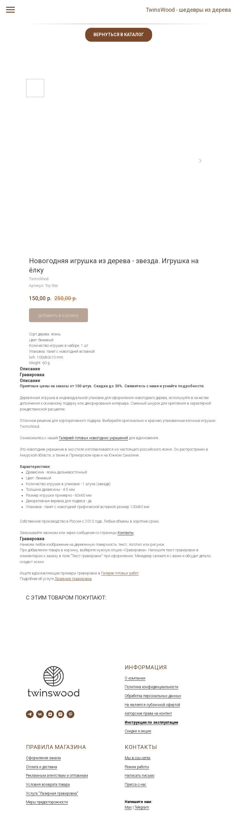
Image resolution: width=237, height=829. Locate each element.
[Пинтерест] (70, 714)
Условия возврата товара (48, 784)
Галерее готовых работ (120, 573)
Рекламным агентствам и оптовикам (57, 775)
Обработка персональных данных (153, 696)
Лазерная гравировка (73, 579)
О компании (135, 678)
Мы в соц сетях (138, 758)
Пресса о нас (135, 784)
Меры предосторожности (47, 802)
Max (128, 807)
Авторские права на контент (148, 713)
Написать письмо (139, 775)
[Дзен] (50, 714)
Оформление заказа (43, 758)
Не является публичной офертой (152, 705)
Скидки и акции (138, 731)
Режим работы (137, 767)
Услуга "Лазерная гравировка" (52, 793)
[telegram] (30, 714)
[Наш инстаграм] (60, 714)
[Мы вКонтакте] (40, 714)
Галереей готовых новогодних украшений (93, 438)
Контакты (126, 533)
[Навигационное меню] (10, 10)
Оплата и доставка (41, 767)
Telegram (142, 807)
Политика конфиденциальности (151, 687)
